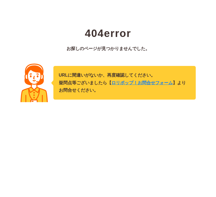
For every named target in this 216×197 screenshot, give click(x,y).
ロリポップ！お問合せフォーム (142, 82)
